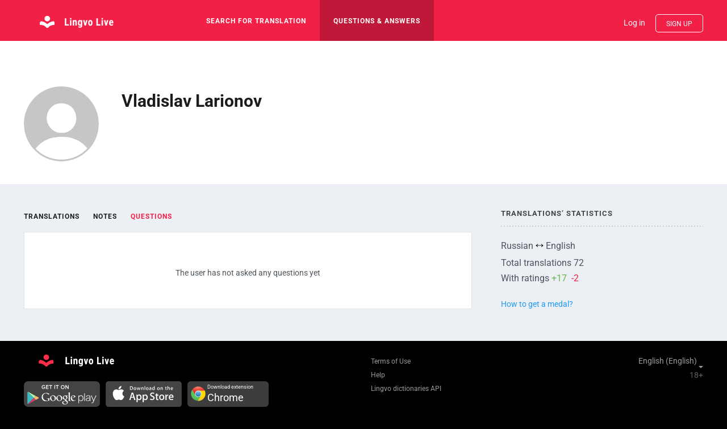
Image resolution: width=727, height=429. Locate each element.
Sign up (679, 24)
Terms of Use (391, 361)
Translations (52, 216)
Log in (634, 22)
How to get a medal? (537, 304)
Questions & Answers (376, 21)
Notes (105, 216)
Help (378, 375)
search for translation (256, 21)
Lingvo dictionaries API (406, 389)
